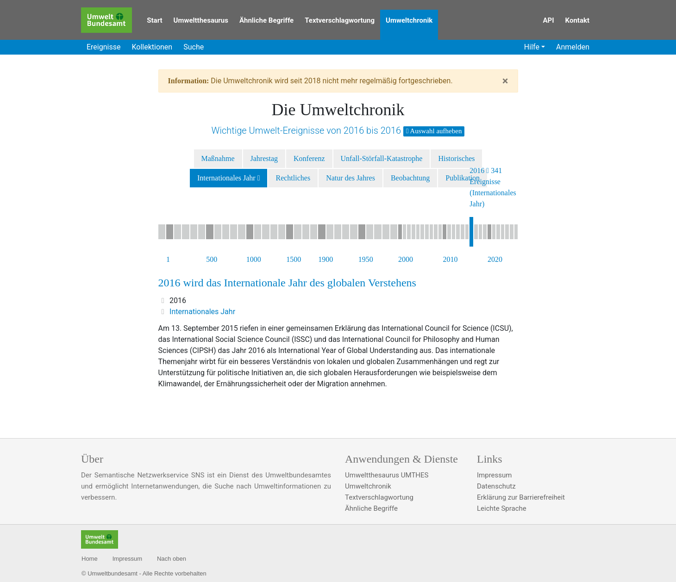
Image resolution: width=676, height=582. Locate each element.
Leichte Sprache (501, 508)
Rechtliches (292, 178)
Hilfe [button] (531, 47)
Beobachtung (410, 178)
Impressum (494, 475)
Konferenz (309, 158)
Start (154, 20)
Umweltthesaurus (201, 20)
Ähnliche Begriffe (266, 20)
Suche (193, 47)
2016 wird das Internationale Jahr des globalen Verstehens (287, 283)
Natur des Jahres (350, 178)
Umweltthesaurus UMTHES (386, 475)
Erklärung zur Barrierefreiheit (521, 497)
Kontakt (577, 20)
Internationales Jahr (226, 178)
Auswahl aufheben (434, 131)
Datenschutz (496, 486)
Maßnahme (218, 158)
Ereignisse (103, 47)
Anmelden (572, 47)
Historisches (456, 158)
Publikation (462, 178)
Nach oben (171, 558)
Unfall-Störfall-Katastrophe (382, 158)
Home (89, 558)
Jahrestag (264, 158)
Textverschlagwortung (340, 20)
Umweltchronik (409, 20)
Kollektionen (151, 47)
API (548, 20)
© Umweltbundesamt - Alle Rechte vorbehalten (144, 573)
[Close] (505, 81)
